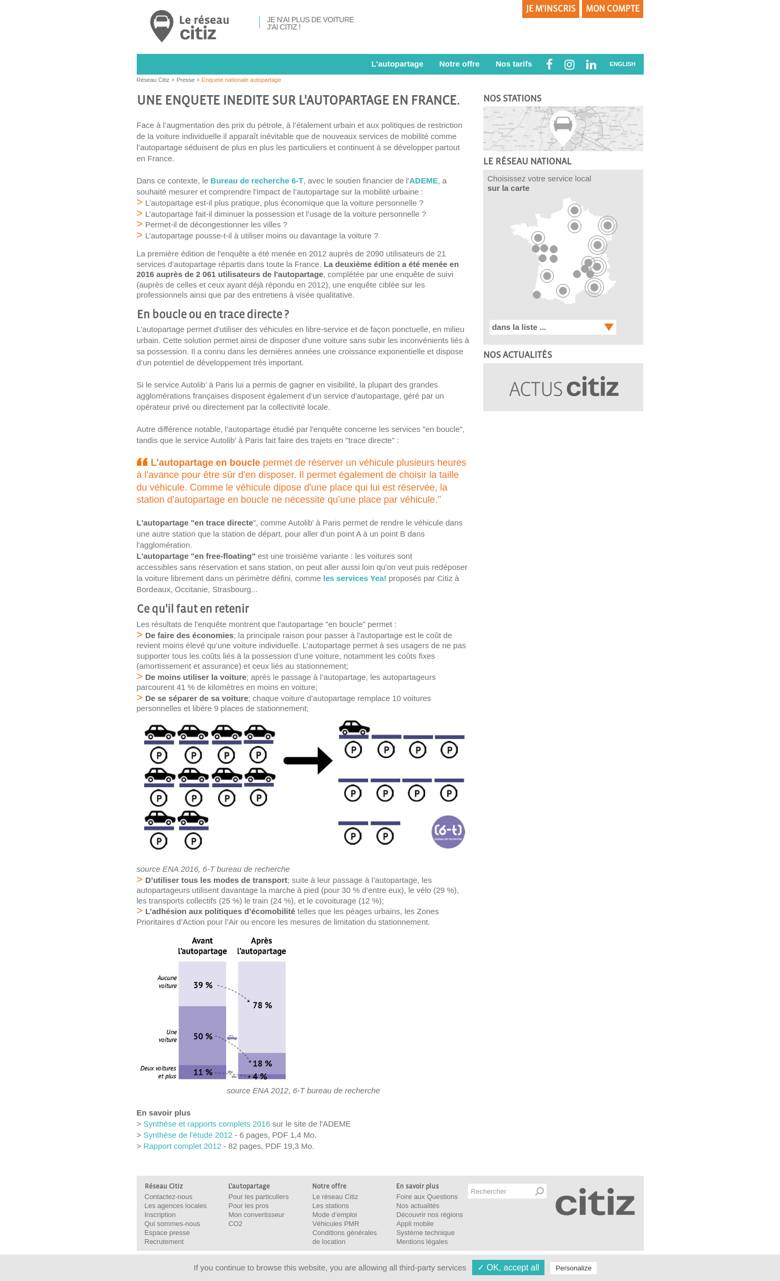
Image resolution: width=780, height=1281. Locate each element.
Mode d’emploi (334, 1215)
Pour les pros (248, 1206)
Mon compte (613, 9)
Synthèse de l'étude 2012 (187, 1134)
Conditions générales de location (344, 1237)
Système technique (425, 1233)
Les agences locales (176, 1206)
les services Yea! (355, 578)
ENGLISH (623, 64)
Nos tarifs (513, 63)
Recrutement (164, 1242)
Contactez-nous (169, 1197)
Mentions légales (422, 1242)
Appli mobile (415, 1224)
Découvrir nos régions (429, 1215)
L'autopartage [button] (397, 63)
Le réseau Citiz (335, 1197)
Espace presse (167, 1233)
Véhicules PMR (335, 1224)
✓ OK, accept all (508, 1267)
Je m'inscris (551, 9)
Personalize (573, 1268)
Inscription (160, 1215)
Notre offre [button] (459, 63)
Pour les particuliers (258, 1197)
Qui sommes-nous (172, 1224)
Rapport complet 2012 (182, 1145)
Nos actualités (417, 1206)
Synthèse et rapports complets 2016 (206, 1123)
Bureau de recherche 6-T (257, 180)
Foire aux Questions (426, 1197)
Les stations (330, 1206)
